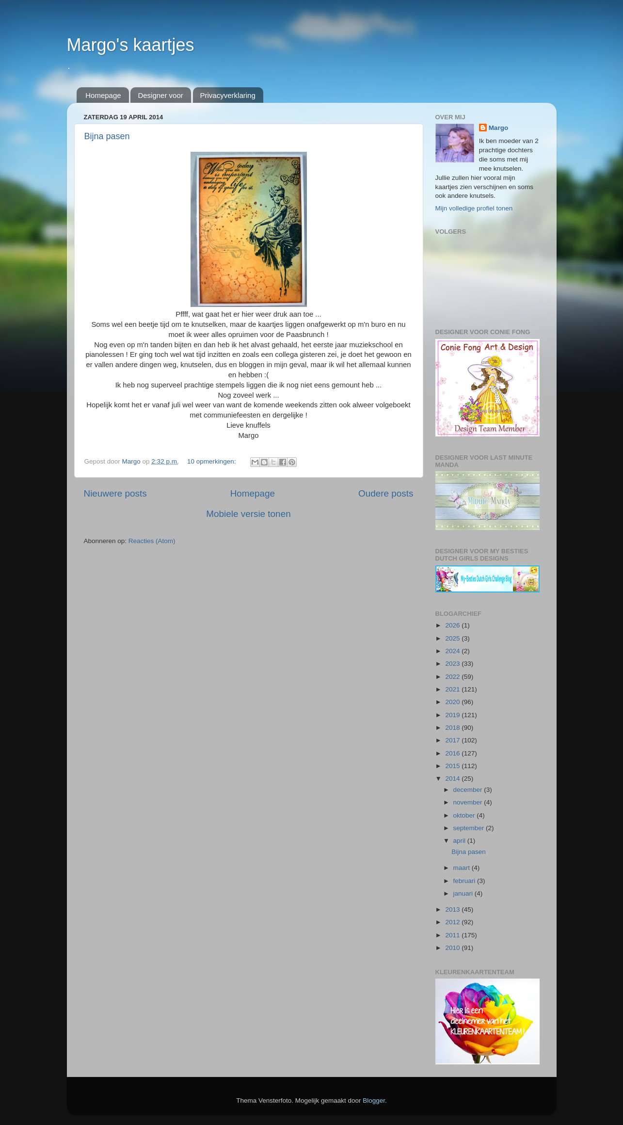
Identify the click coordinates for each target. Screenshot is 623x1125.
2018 (453, 727)
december (468, 789)
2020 (453, 702)
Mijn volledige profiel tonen (474, 208)
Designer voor (160, 95)
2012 (453, 922)
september (469, 828)
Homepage (103, 95)
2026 (453, 625)
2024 (453, 651)
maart (462, 867)
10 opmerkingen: (212, 461)
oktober (465, 815)
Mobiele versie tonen (248, 514)
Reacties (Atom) (152, 541)
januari (464, 893)
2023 (453, 663)
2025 (453, 638)
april (460, 840)
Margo (499, 127)
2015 (453, 766)
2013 (453, 909)
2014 (453, 778)
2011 (453, 935)
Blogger (374, 1100)
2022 (453, 676)
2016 (453, 753)
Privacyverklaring (228, 95)
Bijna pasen (107, 136)
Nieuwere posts (115, 493)
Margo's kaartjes (130, 45)
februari (465, 880)
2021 (453, 689)
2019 (453, 715)
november (468, 802)
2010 (453, 947)
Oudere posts (385, 493)
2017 (453, 740)
